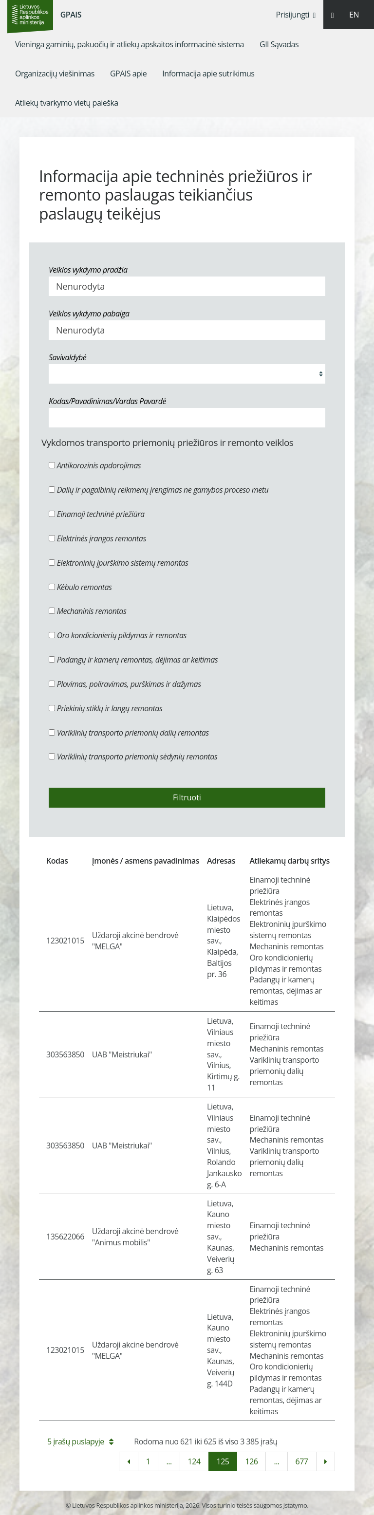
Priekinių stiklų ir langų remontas (105, 708)
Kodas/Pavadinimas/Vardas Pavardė (107, 401)
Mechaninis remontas (87, 611)
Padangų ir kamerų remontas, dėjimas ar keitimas (133, 659)
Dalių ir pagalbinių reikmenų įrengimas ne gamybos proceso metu (158, 489)
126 (251, 1461)
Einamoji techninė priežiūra (97, 514)
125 (223, 1461)
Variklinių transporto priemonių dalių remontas (129, 732)
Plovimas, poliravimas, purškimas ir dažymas (125, 684)
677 (302, 1461)
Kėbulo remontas (80, 587)
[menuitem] (129, 44)
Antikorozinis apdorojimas (95, 465)
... (168, 1461)
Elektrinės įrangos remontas (97, 538)
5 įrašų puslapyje (80, 1441)
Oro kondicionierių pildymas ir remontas (118, 635)
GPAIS (70, 14)
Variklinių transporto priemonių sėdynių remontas (133, 756)
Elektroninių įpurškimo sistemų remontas (118, 562)
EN (354, 14)
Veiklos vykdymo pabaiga (89, 313)
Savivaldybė (67, 357)
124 (194, 1461)
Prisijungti (296, 14)
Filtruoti (187, 797)
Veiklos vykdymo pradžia (88, 269)
